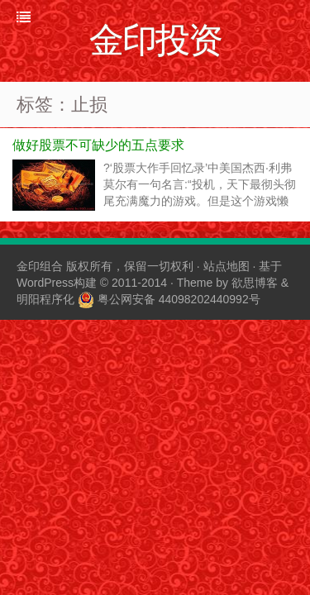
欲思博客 (254, 282)
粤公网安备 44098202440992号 (179, 299)
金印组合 (40, 266)
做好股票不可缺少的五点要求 (98, 145)
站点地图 (226, 266)
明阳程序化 (45, 299)
